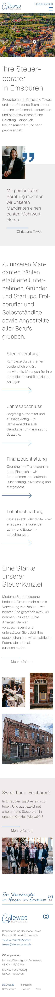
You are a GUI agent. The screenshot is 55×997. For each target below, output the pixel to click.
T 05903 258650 (43, 4)
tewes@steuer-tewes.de (16, 944)
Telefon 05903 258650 (16, 940)
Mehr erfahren (21, 662)
